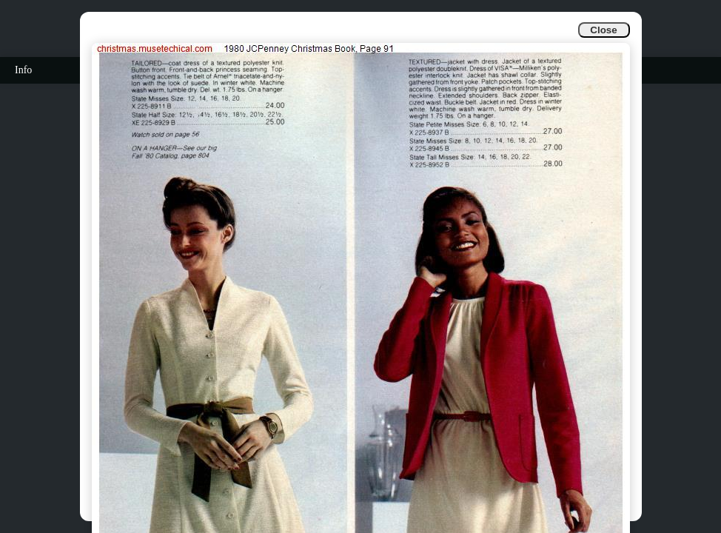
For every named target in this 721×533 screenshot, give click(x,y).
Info (23, 70)
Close (603, 30)
